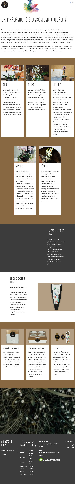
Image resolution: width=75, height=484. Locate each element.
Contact (4, 454)
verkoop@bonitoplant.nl (47, 453)
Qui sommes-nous (7, 451)
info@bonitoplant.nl (45, 444)
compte (34, 49)
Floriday (45, 46)
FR (71, 2)
